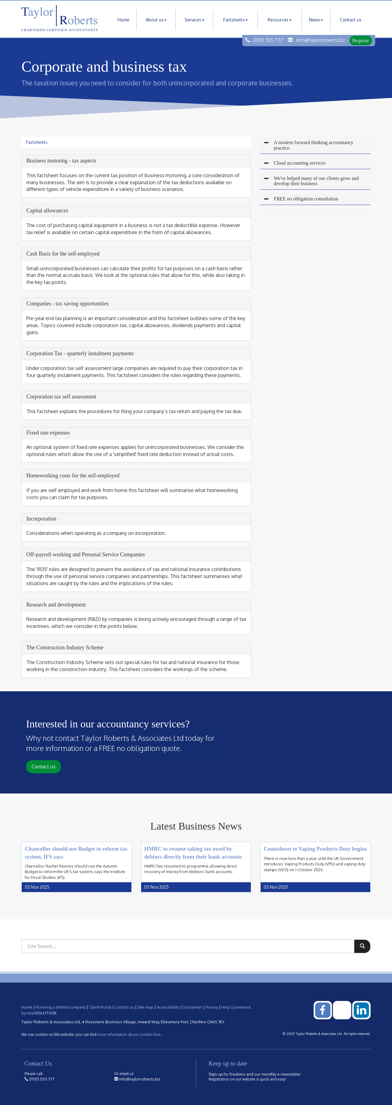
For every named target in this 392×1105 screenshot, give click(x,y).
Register (360, 40)
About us (156, 19)
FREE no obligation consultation (306, 198)
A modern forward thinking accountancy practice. (313, 145)
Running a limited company (61, 1007)
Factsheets (235, 19)
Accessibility (168, 1007)
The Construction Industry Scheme (64, 647)
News (316, 19)
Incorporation (41, 519)
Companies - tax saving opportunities (67, 304)
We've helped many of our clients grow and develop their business (316, 181)
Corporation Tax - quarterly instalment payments (80, 353)
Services (194, 19)
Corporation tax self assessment (61, 397)
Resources (280, 19)
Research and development (56, 605)
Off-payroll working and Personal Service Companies (85, 554)
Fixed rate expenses (48, 433)
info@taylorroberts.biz (320, 40)
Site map (145, 1007)
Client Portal (100, 1007)
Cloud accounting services (300, 163)
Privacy (211, 1007)
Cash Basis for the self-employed (63, 254)
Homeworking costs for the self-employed (72, 475)
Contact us (350, 19)
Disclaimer (192, 1007)
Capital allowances (47, 210)
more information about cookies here (129, 1034)
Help (225, 1007)
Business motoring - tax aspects (61, 161)
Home (124, 19)
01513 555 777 (268, 40)
